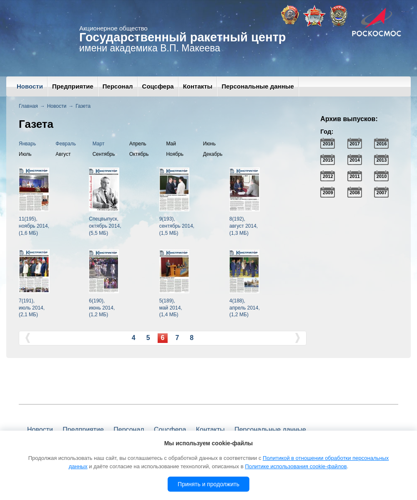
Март (99, 144)
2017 (354, 143)
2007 (382, 192)
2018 (328, 143)
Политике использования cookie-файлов (296, 466)
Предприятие (72, 86)
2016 (382, 143)
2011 (354, 176)
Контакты (198, 86)
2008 (354, 192)
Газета (82, 106)
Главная (28, 106)
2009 (328, 192)
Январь (27, 144)
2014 (354, 159)
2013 (382, 159)
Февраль (65, 144)
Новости (30, 86)
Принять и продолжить (208, 484)
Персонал (118, 86)
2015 (328, 159)
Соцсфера (158, 86)
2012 (328, 176)
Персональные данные (257, 86)
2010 (382, 176)
